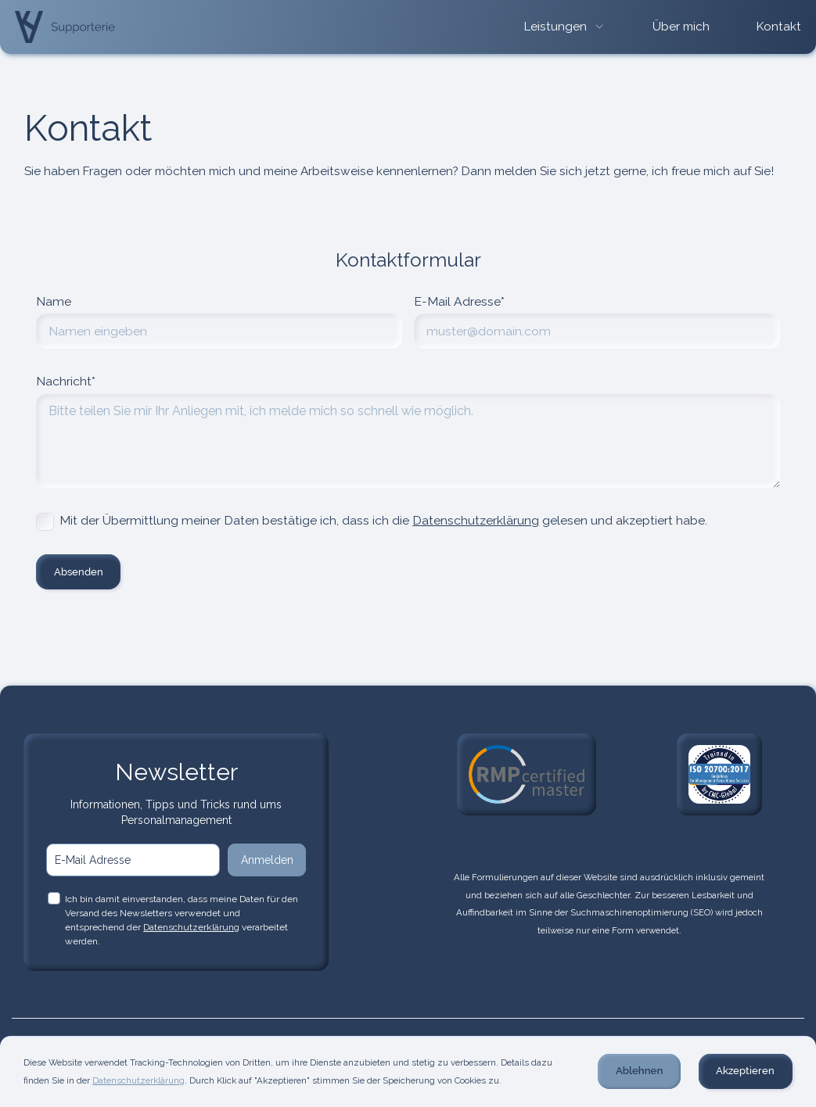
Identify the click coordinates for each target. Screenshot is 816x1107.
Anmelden (267, 860)
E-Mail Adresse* (459, 301)
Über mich (681, 27)
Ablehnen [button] (639, 1071)
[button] (565, 27)
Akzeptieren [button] (745, 1071)
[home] (65, 27)
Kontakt (779, 27)
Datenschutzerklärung (475, 520)
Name (53, 301)
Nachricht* (65, 381)
